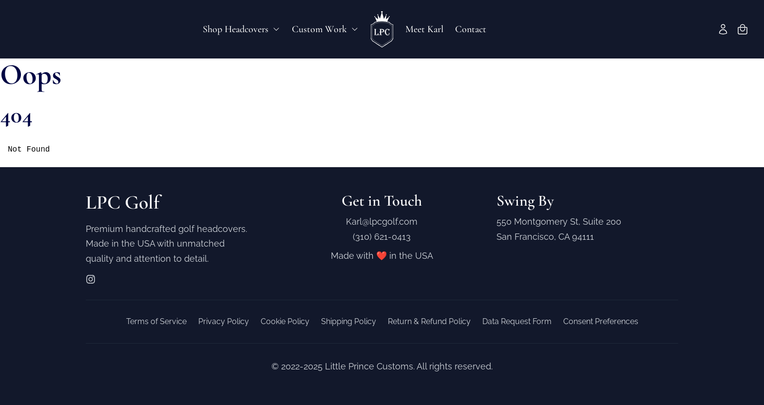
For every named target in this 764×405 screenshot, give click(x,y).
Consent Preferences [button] (600, 321)
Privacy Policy (223, 321)
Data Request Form (517, 321)
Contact (470, 29)
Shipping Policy (348, 321)
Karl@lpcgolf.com (382, 221)
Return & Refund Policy (429, 321)
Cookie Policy (285, 321)
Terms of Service (156, 321)
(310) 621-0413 (382, 236)
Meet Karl (424, 29)
